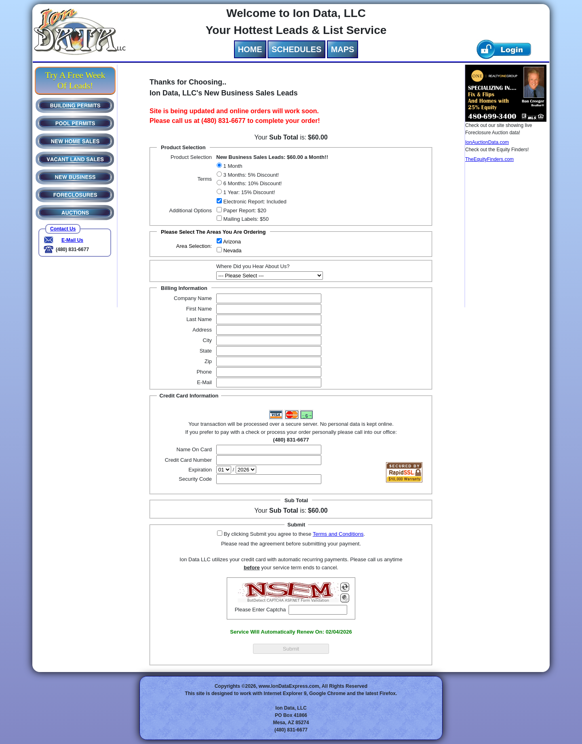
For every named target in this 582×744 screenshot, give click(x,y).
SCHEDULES (296, 49)
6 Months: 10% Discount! (252, 183)
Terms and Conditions (338, 534)
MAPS (342, 49)
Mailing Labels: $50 (245, 219)
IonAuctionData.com (487, 142)
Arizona (231, 242)
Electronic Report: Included (254, 202)
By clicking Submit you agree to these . (293, 534)
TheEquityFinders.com (489, 159)
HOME (250, 49)
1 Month (232, 166)
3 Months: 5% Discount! (250, 175)
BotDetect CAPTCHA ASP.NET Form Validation (288, 600)
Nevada (231, 250)
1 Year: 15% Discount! (248, 192)
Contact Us (63, 229)
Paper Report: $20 (244, 210)
